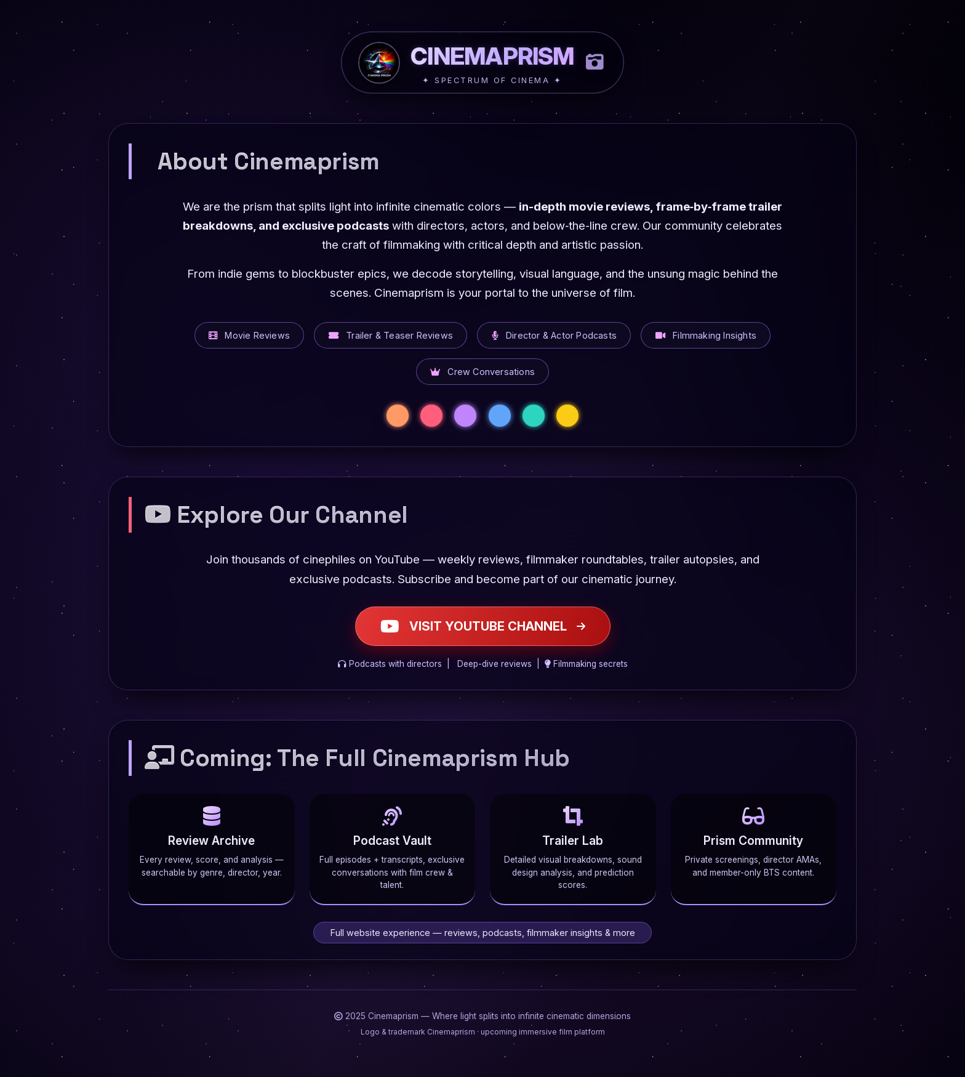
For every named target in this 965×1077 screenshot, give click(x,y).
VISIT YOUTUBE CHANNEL (482, 626)
